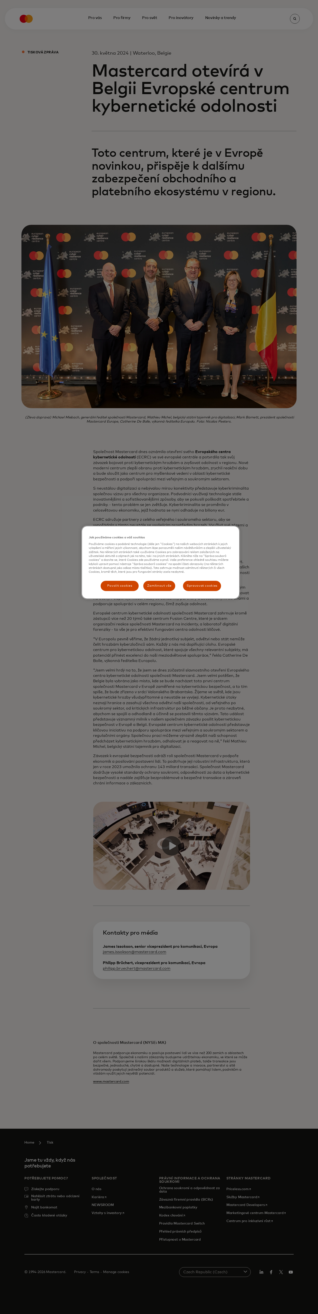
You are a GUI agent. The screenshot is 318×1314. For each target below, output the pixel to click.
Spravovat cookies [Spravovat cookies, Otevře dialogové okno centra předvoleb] (202, 585)
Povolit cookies (119, 585)
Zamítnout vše (159, 585)
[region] (160, 562)
